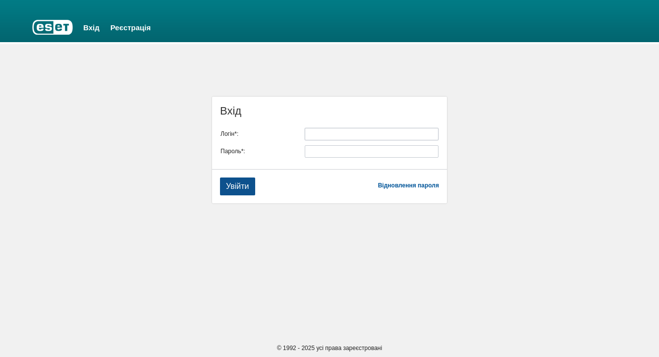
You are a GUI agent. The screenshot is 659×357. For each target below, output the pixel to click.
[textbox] (372, 134)
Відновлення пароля (408, 185)
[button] (237, 186)
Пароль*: (232, 151)
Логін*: (229, 133)
